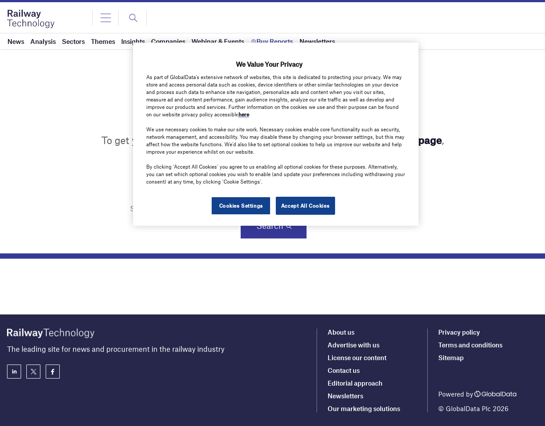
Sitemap (451, 357)
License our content (357, 357)
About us (341, 332)
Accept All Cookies (305, 205)
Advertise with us (353, 345)
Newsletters (345, 396)
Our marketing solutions (364, 408)
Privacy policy (459, 332)
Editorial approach (355, 383)
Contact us (344, 370)
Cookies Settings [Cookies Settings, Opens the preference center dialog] (241, 205)
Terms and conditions (470, 345)
